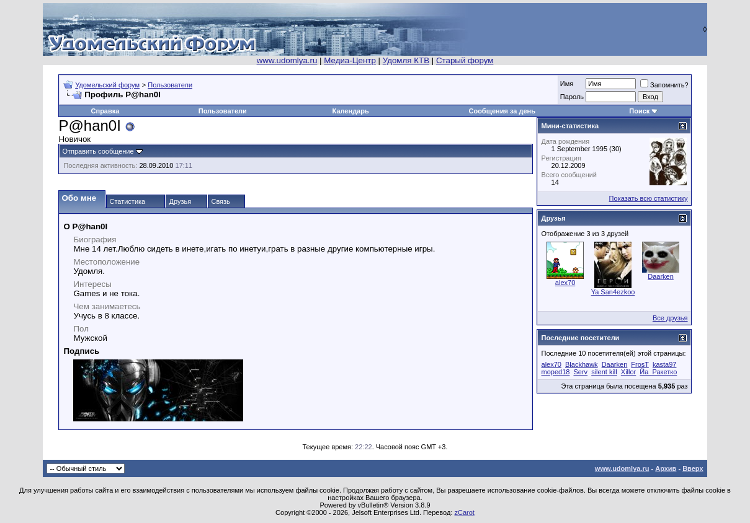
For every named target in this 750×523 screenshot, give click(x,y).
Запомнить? (664, 85)
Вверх (692, 468)
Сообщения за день (501, 111)
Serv (580, 372)
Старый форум (464, 60)
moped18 (556, 372)
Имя (566, 83)
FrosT (640, 364)
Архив (665, 468)
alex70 (565, 282)
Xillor (628, 372)
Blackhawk (581, 364)
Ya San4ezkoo (613, 292)
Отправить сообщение (97, 151)
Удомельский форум (107, 85)
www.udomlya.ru (287, 60)
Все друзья (670, 318)
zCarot (465, 512)
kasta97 (665, 364)
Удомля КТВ (406, 60)
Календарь (351, 111)
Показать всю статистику (648, 198)
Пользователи (170, 85)
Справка (105, 111)
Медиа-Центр (350, 60)
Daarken (661, 276)
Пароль (572, 96)
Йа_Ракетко (658, 372)
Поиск (639, 111)
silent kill (604, 372)
